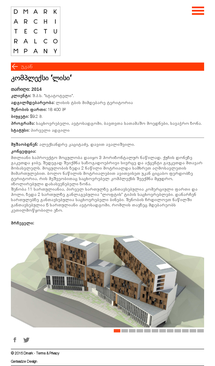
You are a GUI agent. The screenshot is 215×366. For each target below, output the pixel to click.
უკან (27, 66)
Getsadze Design (24, 361)
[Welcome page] (35, 31)
